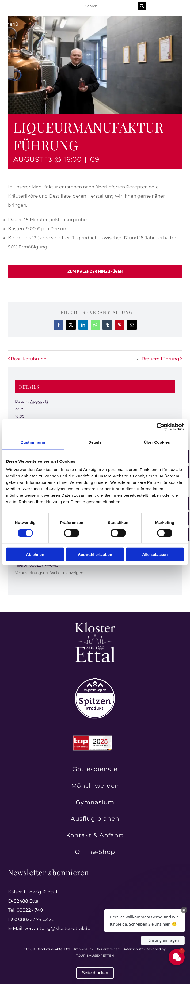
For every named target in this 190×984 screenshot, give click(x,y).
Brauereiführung (160, 358)
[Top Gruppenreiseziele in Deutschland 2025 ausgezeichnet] (92, 737)
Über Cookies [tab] (157, 442)
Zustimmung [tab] (33, 442)
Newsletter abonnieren (48, 872)
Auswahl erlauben (95, 554)
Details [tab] (95, 442)
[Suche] (142, 6)
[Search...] (109, 6)
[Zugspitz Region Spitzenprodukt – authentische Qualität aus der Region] (95, 680)
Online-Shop (95, 851)
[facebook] (151, 6)
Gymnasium (95, 802)
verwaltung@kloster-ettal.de (57, 928)
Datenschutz (132, 949)
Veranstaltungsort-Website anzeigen (49, 572)
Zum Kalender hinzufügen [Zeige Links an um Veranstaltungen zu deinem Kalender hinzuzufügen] (95, 271)
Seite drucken (95, 973)
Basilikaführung (29, 358)
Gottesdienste (95, 769)
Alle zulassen (155, 554)
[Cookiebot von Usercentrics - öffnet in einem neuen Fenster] (160, 427)
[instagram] (160, 6)
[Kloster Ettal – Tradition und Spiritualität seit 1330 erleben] (95, 624)
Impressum (83, 949)
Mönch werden (95, 785)
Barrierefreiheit (108, 949)
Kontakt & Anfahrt (95, 835)
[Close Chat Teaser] (184, 910)
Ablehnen (35, 554)
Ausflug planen (95, 818)
